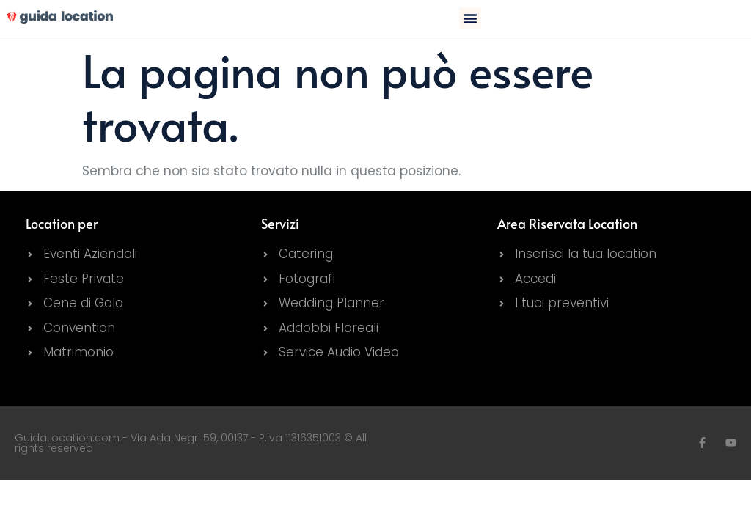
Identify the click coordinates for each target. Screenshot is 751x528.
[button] (470, 18)
